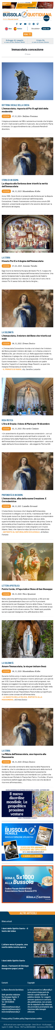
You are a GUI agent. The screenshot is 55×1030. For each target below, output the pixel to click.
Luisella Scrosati (29, 506)
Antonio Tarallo (30, 265)
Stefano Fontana (30, 116)
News (10, 28)
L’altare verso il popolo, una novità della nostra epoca (15, 945)
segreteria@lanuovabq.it (11, 1009)
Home (27, 54)
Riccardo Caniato (30, 428)
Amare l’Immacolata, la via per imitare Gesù (24, 666)
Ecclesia (6, 116)
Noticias (19, 28)
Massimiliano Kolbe (31, 191)
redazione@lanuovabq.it (11, 1006)
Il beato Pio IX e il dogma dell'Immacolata (22, 261)
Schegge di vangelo (14, 40)
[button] (27, 34)
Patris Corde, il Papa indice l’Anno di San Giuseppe (27, 589)
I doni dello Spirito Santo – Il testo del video (15, 929)
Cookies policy (18, 1018)
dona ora (46, 29)
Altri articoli (28, 913)
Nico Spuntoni (29, 594)
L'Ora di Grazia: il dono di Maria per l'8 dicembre (26, 423)
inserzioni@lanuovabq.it (11, 1011)
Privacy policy (7, 1018)
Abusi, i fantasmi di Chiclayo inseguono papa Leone (15, 967)
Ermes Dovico (28, 343)
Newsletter (35, 28)
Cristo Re (40, 40)
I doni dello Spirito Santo (13, 960)
